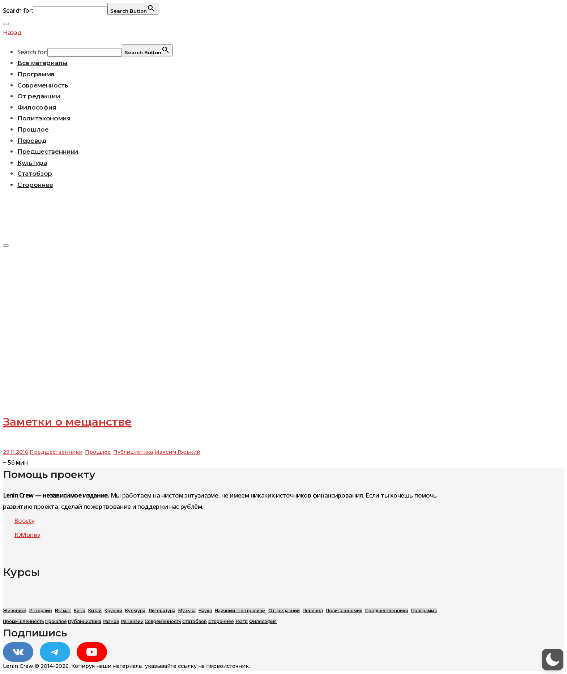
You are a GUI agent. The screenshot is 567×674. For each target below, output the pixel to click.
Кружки (113, 610)
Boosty (24, 520)
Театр (241, 621)
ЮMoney (27, 534)
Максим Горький (177, 452)
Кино (79, 610)
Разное (111, 621)
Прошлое (33, 129)
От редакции (38, 96)
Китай (95, 610)
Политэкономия (44, 118)
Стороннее (35, 184)
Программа (35, 74)
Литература (162, 610)
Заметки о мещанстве (67, 421)
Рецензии (132, 621)
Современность (42, 85)
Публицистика (133, 452)
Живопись (14, 610)
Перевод (32, 140)
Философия (36, 107)
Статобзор (34, 173)
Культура (32, 162)
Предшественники (47, 151)
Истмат (63, 610)
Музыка (187, 610)
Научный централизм (240, 610)
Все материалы (42, 63)
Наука (205, 610)
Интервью (40, 610)
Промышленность (23, 621)
